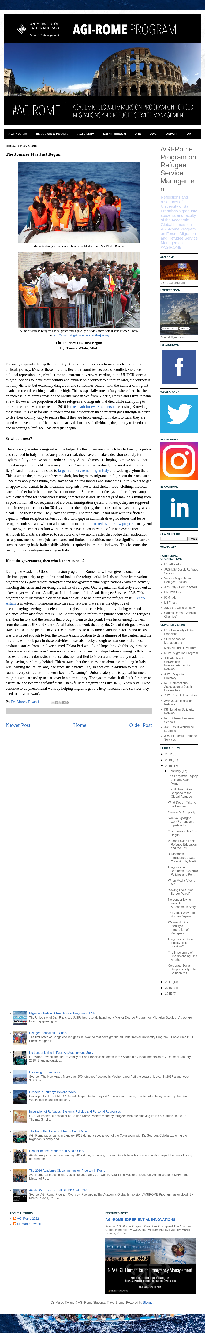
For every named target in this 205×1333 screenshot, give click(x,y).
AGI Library (85, 133)
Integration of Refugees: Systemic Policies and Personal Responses (75, 1111)
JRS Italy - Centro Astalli (180, 587)
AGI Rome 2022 (28, 1218)
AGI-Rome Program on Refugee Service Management (178, 169)
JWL (153, 133)
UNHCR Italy (173, 592)
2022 (169, 754)
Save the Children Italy (179, 607)
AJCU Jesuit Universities (180, 695)
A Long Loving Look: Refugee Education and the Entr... (182, 844)
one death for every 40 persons (93, 407)
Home (79, 725)
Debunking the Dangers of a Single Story (56, 1150)
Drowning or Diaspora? (44, 1072)
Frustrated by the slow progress (111, 523)
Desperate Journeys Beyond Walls (52, 1092)
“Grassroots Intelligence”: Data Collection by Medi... (183, 857)
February (175, 771)
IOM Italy (170, 597)
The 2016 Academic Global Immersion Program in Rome (67, 1170)
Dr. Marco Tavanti (29, 1224)
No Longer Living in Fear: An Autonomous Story (182, 903)
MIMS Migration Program (181, 653)
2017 (169, 982)
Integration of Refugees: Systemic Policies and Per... (183, 871)
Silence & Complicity (182, 812)
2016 (169, 987)
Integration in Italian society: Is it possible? (181, 943)
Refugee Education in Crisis (47, 1033)
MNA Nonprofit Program (180, 647)
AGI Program (17, 133)
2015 (169, 993)
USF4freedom (173, 564)
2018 (169, 765)
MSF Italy (170, 602)
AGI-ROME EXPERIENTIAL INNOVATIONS (58, 1190)
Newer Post (18, 725)
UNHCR (171, 133)
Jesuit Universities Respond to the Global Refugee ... (181, 793)
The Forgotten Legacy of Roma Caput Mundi (183, 780)
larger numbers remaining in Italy (83, 470)
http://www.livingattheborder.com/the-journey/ (82, 335)
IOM (188, 133)
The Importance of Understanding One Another (182, 956)
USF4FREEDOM (114, 133)
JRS (138, 133)
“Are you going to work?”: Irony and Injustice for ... (181, 821)
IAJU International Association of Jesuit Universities (178, 686)
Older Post (140, 725)
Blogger (148, 1302)
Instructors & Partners (52, 133)
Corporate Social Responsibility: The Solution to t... (182, 969)
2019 (169, 760)
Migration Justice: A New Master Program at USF (62, 1013)
